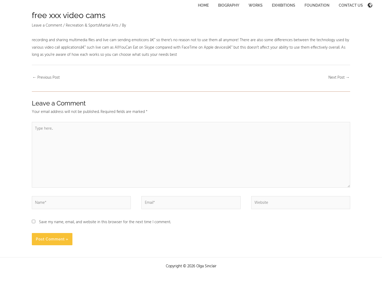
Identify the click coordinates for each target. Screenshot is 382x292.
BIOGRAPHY (237, 5)
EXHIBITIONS (288, 5)
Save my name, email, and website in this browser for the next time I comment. (105, 222)
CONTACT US (352, 5)
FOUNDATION (319, 5)
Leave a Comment (47, 25)
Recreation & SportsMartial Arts (92, 25)
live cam (109, 40)
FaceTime (189, 47)
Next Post (339, 77)
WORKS (262, 5)
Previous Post (46, 77)
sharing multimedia (71, 40)
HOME (213, 5)
